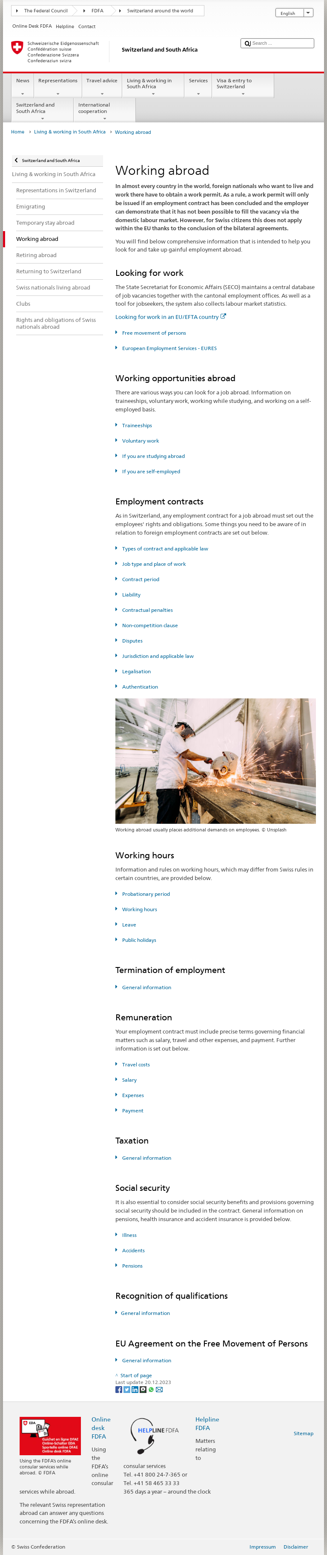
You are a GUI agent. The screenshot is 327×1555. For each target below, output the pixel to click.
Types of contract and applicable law (164, 548)
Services (198, 87)
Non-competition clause (149, 625)
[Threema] (144, 1389)
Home (17, 132)
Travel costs (135, 1064)
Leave (128, 924)
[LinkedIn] (136, 1389)
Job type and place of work (153, 564)
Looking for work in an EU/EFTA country (170, 316)
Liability (131, 594)
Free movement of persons (153, 333)
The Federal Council (46, 11)
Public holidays (138, 940)
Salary (129, 1080)
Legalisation (136, 671)
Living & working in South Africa (153, 87)
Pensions (132, 1266)
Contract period (140, 579)
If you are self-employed (150, 471)
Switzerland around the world (160, 11)
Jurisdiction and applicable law (157, 656)
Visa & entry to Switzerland (243, 87)
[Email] (159, 1389)
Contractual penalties (147, 610)
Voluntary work (140, 440)
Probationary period (145, 894)
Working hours (139, 909)
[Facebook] (119, 1389)
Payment (132, 1110)
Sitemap (303, 1433)
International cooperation (104, 111)
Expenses (132, 1095)
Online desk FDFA (101, 1428)
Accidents (133, 1250)
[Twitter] (127, 1389)
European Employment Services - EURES (169, 348)
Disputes (132, 640)
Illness (129, 1235)
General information (146, 987)
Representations (58, 87)
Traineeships (136, 425)
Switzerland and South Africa (42, 111)
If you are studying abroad (153, 456)
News (22, 87)
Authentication (139, 686)
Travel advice (102, 87)
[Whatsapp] (152, 1389)
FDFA (97, 11)
